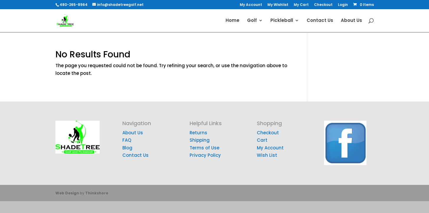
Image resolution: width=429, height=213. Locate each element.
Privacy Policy (205, 155)
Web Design (67, 193)
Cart (262, 140)
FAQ (126, 140)
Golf (252, 20)
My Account (251, 5)
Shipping (200, 140)
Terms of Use (204, 148)
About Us (351, 20)
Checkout (323, 5)
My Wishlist (277, 5)
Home (232, 20)
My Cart (301, 5)
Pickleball (281, 20)
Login (343, 5)
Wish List (267, 155)
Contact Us (320, 20)
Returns (198, 133)
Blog (127, 148)
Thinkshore (96, 193)
